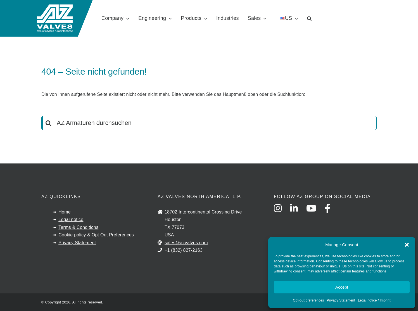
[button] (407, 245)
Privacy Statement (341, 300)
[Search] (48, 123)
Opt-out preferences (308, 300)
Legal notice (70, 219)
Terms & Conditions (78, 227)
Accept (341, 287)
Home (64, 212)
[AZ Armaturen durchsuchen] (209, 123)
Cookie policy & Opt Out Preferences (96, 234)
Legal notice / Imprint (374, 300)
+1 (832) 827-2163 (184, 250)
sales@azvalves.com (186, 242)
